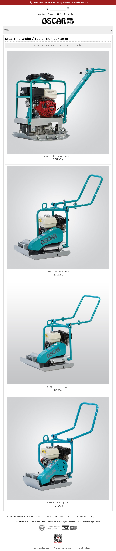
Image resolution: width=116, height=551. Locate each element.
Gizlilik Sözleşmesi (62, 548)
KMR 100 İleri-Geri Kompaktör (58, 156)
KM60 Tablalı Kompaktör (58, 271)
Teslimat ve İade (83, 548)
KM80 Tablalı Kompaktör (58, 387)
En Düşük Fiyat (47, 45)
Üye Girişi (42, 14)
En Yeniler (77, 45)
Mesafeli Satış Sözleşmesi (37, 548)
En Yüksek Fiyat (63, 45)
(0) (60, 14)
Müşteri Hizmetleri (71, 14)
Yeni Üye (51, 14)
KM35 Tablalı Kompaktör (58, 502)
